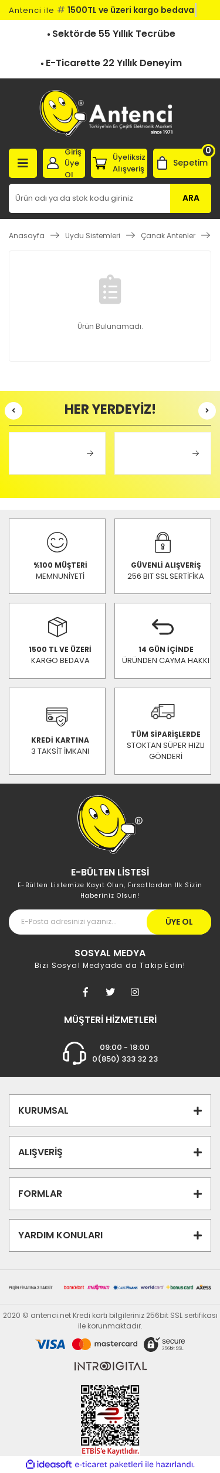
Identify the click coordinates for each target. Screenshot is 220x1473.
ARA (190, 198)
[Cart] (182, 163)
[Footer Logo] (110, 824)
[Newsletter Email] (110, 922)
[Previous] (13, 411)
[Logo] (110, 113)
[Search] (110, 198)
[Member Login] (64, 163)
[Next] (207, 411)
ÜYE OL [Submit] (179, 922)
